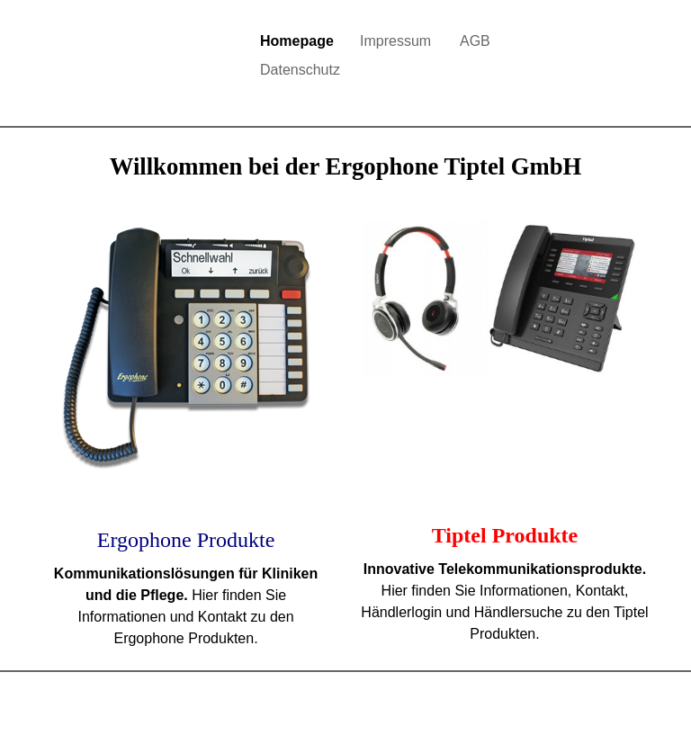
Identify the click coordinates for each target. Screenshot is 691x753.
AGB (475, 41)
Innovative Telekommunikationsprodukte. (504, 569)
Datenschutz (300, 69)
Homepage (297, 41)
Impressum (395, 41)
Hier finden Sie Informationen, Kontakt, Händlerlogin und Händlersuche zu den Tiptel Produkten (504, 612)
